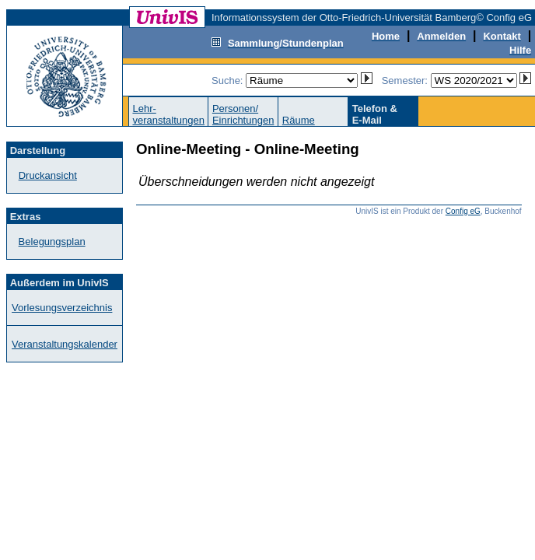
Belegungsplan (52, 241)
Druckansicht (48, 175)
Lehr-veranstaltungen (168, 114)
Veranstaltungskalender (64, 344)
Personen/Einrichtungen (243, 114)
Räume (298, 120)
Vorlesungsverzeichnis (62, 307)
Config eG (463, 211)
